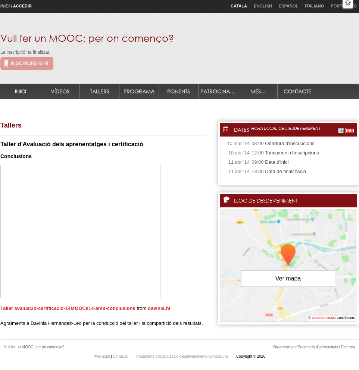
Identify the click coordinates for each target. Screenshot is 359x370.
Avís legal (102, 356)
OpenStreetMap (324, 318)
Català (239, 6)
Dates (241, 129)
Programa (139, 91)
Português (344, 6)
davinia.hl (159, 308)
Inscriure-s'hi (30, 63)
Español (288, 6)
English (263, 6)
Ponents (178, 91)
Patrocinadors (219, 91)
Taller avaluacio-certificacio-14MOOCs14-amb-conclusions (67, 308)
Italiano (314, 6)
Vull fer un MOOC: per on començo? (87, 38)
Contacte (297, 91)
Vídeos (60, 91)
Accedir (22, 6)
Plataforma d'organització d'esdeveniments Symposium (182, 356)
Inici (5, 6)
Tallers (99, 91)
